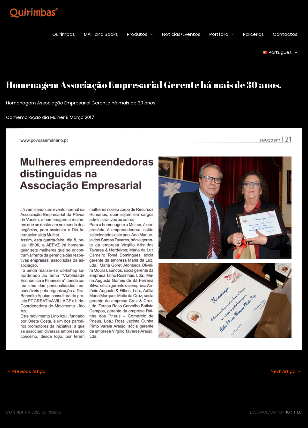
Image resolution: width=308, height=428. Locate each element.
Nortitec (293, 412)
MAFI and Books (101, 34)
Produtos (137, 34)
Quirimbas (63, 34)
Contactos (285, 34)
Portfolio (218, 34)
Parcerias (253, 34)
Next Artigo (286, 371)
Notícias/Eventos (181, 34)
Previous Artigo (26, 371)
